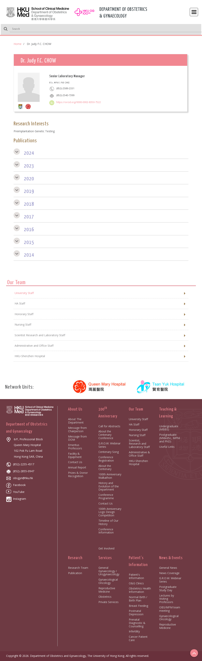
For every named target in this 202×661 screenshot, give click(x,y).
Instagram (16, 499)
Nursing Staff (137, 435)
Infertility (134, 631)
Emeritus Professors (75, 446)
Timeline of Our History (108, 522)
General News (168, 568)
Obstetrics (104, 597)
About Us (75, 409)
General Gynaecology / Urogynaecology (108, 571)
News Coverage (169, 573)
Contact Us (75, 462)
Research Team (78, 568)
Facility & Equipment (75, 455)
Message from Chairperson (77, 429)
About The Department (76, 420)
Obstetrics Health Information (140, 590)
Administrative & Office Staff (139, 453)
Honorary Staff (138, 430)
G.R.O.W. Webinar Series (109, 445)
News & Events (171, 558)
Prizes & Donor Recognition (78, 474)
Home (18, 44)
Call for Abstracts (109, 426)
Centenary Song (108, 452)
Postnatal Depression (136, 612)
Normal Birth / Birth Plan (138, 598)
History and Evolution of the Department (108, 486)
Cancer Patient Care (138, 638)
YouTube (15, 492)
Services (105, 558)
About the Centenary (104, 467)
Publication (75, 573)
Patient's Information (136, 576)
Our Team (136, 409)
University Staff (138, 419)
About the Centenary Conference (105, 434)
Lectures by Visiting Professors (166, 599)
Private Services (108, 602)
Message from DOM (77, 438)
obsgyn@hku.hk (19, 478)
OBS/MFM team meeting (169, 609)
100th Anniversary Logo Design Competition (109, 512)
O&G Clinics (136, 583)
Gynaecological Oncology (108, 581)
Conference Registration (106, 458)
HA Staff (134, 424)
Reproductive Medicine (106, 589)
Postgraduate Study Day (168, 588)
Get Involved (106, 548)
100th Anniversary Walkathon (109, 475)
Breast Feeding (138, 606)
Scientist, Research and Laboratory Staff (139, 443)
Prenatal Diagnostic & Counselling (137, 623)
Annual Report (77, 467)
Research (75, 558)
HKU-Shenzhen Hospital (138, 462)
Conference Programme (106, 496)
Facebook (16, 485)
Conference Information (106, 530)
